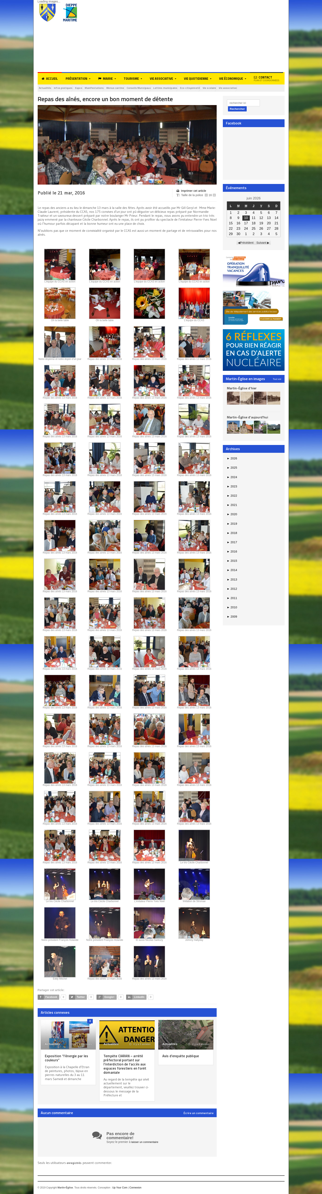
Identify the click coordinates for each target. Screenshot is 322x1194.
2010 (232, 608)
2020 (232, 515)
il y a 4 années (198, 1045)
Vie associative (264, 88)
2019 (232, 524)
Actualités (46, 88)
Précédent (246, 243)
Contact (266, 78)
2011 (232, 598)
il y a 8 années (81, 1045)
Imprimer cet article (191, 191)
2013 (232, 580)
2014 (232, 570)
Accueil (50, 79)
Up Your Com (119, 1188)
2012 (232, 589)
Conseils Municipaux (159, 88)
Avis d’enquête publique (183, 1056)
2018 (232, 533)
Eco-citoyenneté (219, 88)
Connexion (135, 1188)
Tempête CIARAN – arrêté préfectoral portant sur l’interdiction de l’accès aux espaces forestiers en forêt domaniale (126, 1064)
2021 (232, 505)
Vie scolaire (242, 88)
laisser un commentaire (146, 1142)
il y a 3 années (140, 1045)
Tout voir (277, 379)
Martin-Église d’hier (241, 388)
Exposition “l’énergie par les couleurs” (66, 1058)
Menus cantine (131, 88)
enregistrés (75, 1163)
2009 (232, 617)
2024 (232, 477)
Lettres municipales (190, 88)
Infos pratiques (68, 88)
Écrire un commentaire (199, 1113)
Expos (87, 88)
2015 (232, 561)
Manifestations (106, 88)
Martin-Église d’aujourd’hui (247, 417)
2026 (232, 459)
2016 (232, 552)
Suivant (261, 243)
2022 (232, 496)
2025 (232, 468)
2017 (232, 542)
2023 (232, 487)
